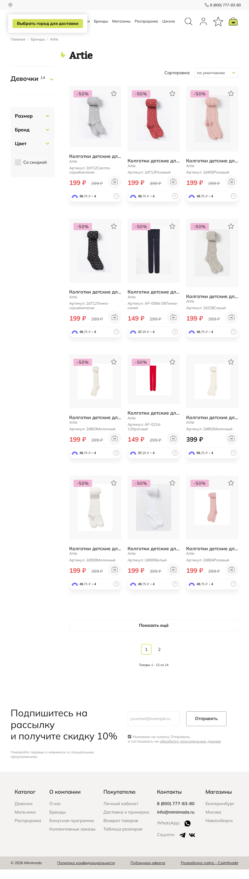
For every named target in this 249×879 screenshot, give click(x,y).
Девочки (28, 88)
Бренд (22, 139)
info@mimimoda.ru (175, 821)
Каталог (25, 801)
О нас (55, 813)
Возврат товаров (120, 830)
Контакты (169, 801)
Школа (168, 26)
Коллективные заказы (72, 838)
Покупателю (119, 801)
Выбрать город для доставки (46, 23)
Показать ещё (154, 634)
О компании (65, 801)
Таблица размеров (122, 838)
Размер (24, 126)
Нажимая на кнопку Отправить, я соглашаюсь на (174, 748)
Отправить (206, 728)
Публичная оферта (147, 872)
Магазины (121, 26)
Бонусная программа (71, 830)
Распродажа (146, 26)
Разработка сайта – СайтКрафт (209, 872)
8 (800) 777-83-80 (223, 5)
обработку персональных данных (190, 751)
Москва (213, 821)
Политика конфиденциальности (86, 872)
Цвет (21, 153)
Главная (18, 49)
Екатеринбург (220, 813)
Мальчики (25, 821)
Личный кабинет (120, 813)
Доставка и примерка (126, 821)
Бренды (101, 26)
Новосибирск (219, 830)
